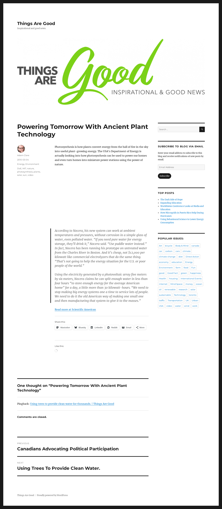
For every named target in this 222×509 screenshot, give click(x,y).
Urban (195, 300)
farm (178, 267)
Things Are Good (36, 23)
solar (19, 175)
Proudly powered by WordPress (52, 495)
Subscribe (164, 176)
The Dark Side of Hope (171, 199)
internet (163, 284)
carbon (168, 251)
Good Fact (172, 273)
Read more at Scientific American (75, 309)
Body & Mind (181, 245)
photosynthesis (25, 171)
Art (160, 245)
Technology (180, 295)
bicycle (168, 245)
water (178, 306)
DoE (19, 168)
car (160, 251)
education (177, 262)
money (189, 284)
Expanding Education (171, 203)
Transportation (175, 300)
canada (195, 245)
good (161, 273)
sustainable (165, 295)
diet (181, 256)
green (184, 273)
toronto (192, 295)
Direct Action (192, 256)
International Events (191, 278)
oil (160, 289)
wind (186, 306)
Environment (32, 164)
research (183, 289)
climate (187, 251)
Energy (21, 164)
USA (161, 306)
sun (25, 175)
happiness (195, 273)
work (194, 306)
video (30, 175)
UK (187, 300)
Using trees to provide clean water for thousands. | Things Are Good (72, 403)
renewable (170, 289)
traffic (162, 300)
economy (164, 262)
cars (178, 251)
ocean (199, 284)
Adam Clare (23, 155)
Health (162, 278)
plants (37, 171)
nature (30, 168)
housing (173, 278)
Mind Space (176, 284)
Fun (193, 267)
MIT (24, 168)
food (186, 267)
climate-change (167, 256)
